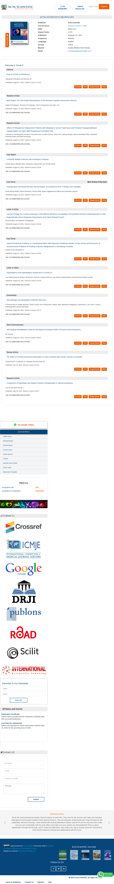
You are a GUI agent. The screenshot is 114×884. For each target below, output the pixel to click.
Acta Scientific (9, 743)
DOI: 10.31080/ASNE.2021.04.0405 (18, 395)
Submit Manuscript (80, 7)
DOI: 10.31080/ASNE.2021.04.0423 (18, 257)
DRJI (104, 87)
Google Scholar (94, 87)
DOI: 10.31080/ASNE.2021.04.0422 (18, 228)
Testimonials (7, 40)
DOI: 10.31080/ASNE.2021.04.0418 (18, 144)
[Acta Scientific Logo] (17, 7)
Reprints (41, 882)
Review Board (7, 445)
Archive (5, 459)
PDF (85, 87)
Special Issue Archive (10, 463)
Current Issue (7, 450)
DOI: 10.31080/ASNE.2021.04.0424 (18, 285)
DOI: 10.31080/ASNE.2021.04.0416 (18, 112)
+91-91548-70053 (25, 425)
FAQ (49, 882)
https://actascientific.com (27, 851)
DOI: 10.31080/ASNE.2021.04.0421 (18, 199)
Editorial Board (8, 441)
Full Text (77, 87)
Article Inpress (8, 454)
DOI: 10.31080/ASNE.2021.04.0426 (18, 314)
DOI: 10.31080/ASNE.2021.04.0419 (18, 171)
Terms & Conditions (13, 882)
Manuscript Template (10, 472)
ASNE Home (7, 436)
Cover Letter (7, 467)
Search (104, 6)
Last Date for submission (11, 724)
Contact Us (29, 882)
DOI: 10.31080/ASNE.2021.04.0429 (18, 342)
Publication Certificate (10, 715)
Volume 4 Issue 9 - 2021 (77, 26)
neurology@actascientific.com (79, 51)
